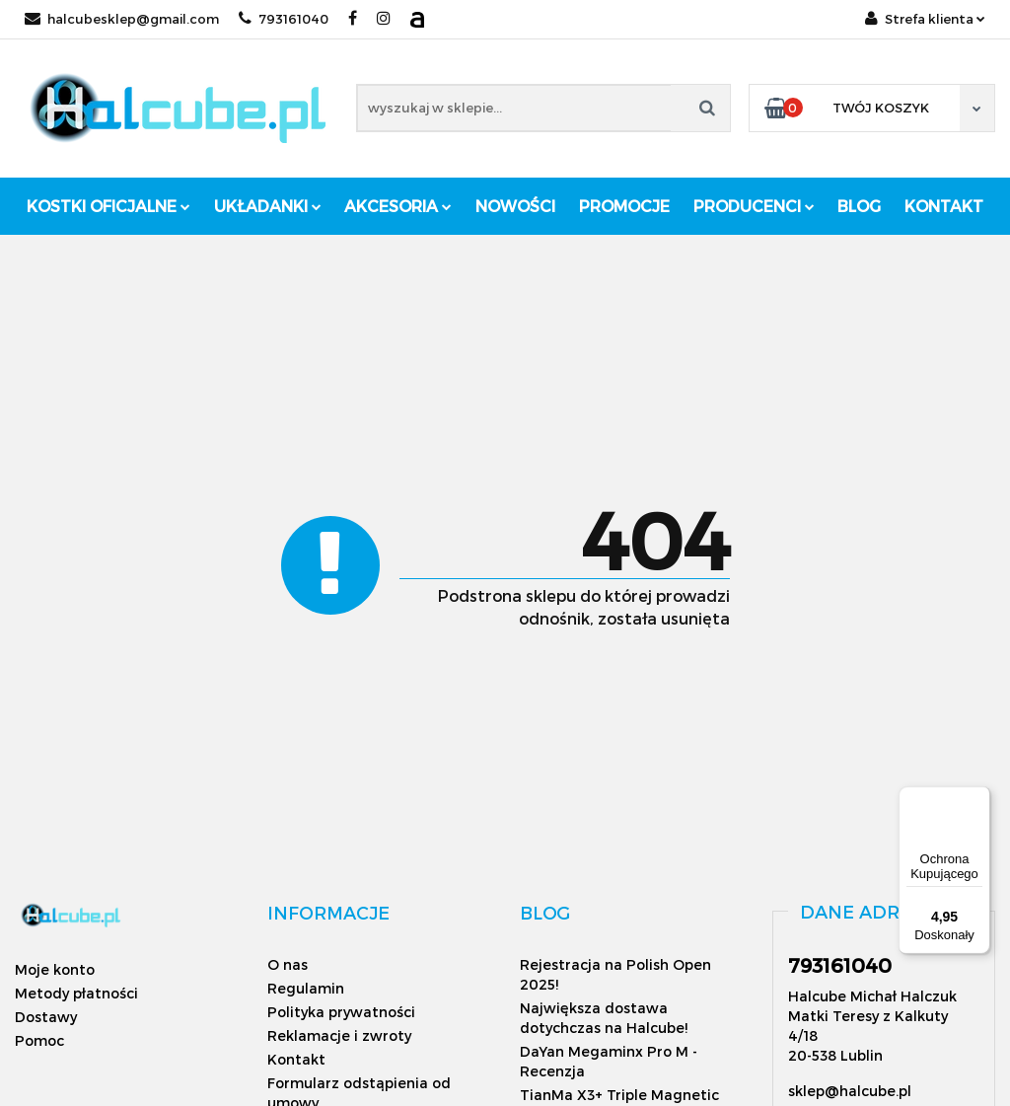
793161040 (283, 19)
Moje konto (55, 969)
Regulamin (305, 988)
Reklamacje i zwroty (339, 1035)
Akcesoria (398, 205)
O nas (287, 964)
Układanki (268, 205)
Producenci (754, 205)
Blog (859, 205)
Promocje (624, 205)
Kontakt (943, 205)
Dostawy (46, 1016)
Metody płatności (76, 993)
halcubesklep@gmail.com (122, 19)
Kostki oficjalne (108, 205)
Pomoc (39, 1040)
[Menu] (978, 798)
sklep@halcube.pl (849, 1090)
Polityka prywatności (341, 1011)
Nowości (515, 205)
